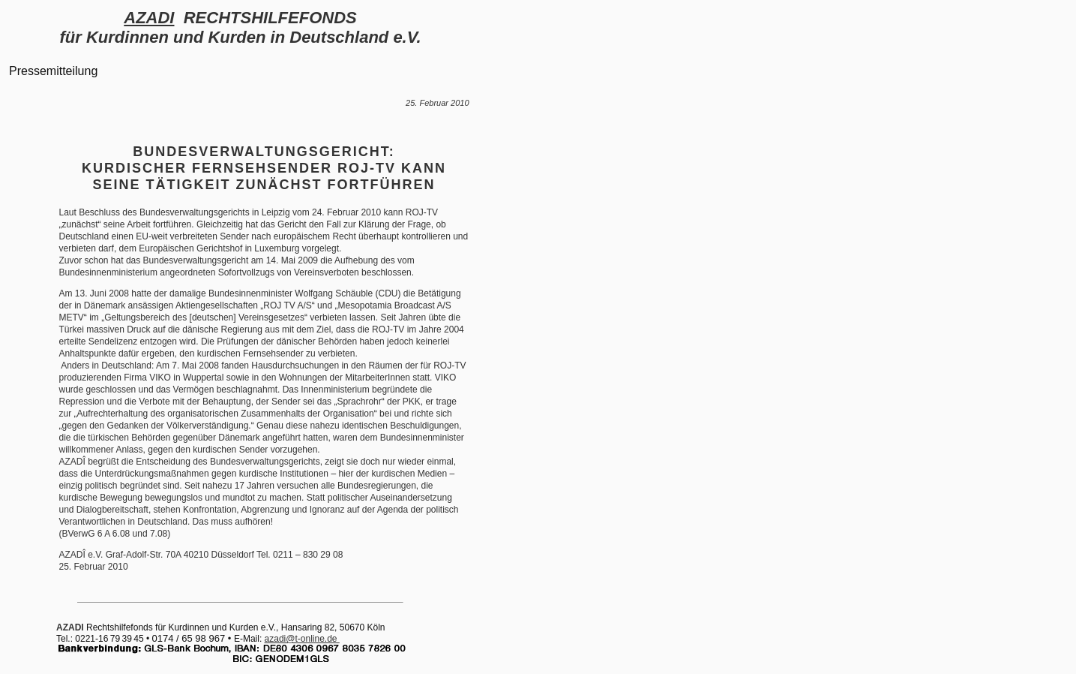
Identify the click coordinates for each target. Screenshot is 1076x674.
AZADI (149, 17)
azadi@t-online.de (302, 638)
